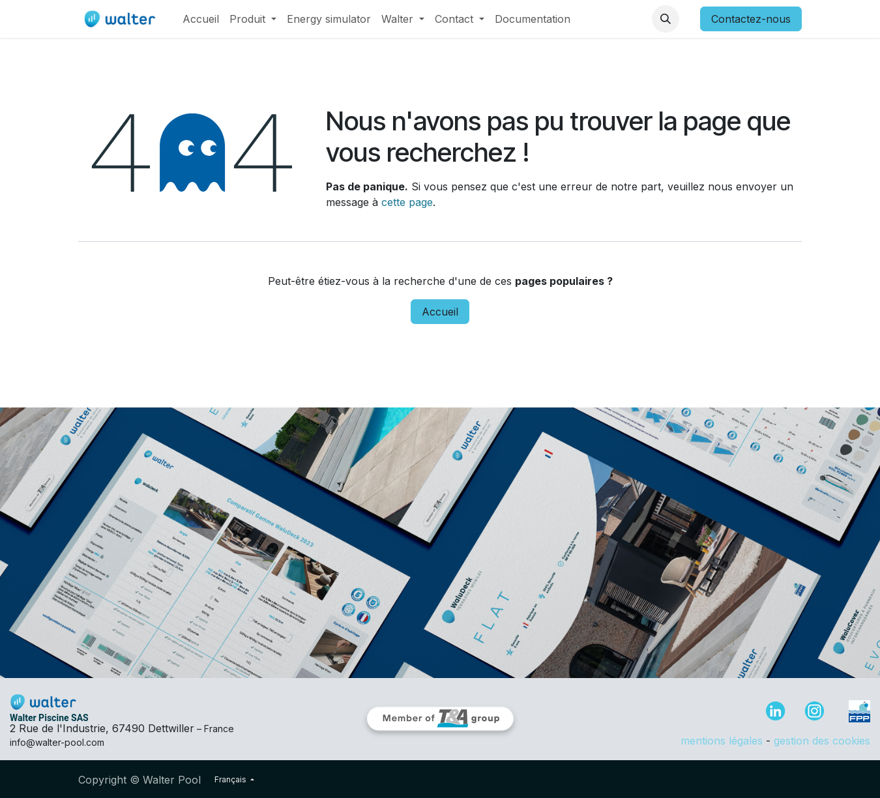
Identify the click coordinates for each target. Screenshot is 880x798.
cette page (407, 202)
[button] (665, 19)
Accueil (440, 311)
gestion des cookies (822, 740)
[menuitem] (200, 19)
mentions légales (722, 740)
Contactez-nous (751, 18)
